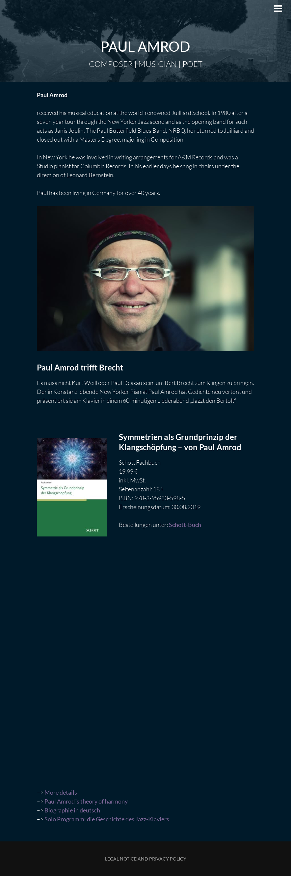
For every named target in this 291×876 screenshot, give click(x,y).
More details (60, 792)
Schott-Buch (185, 524)
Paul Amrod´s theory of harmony (86, 801)
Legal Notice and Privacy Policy (145, 859)
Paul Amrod (145, 46)
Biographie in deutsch (72, 810)
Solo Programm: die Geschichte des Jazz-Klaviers (106, 819)
